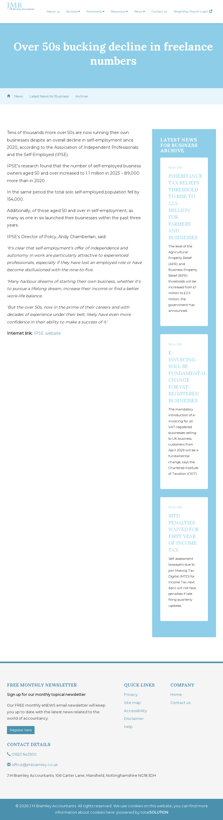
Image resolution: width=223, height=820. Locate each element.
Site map (132, 702)
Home (176, 694)
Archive (81, 96)
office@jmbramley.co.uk (32, 765)
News (139, 11)
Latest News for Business (49, 96)
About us (53, 11)
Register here (21, 730)
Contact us (159, 11)
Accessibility (135, 711)
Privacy (131, 694)
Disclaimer (134, 718)
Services (73, 11)
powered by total (142, 812)
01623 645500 (22, 754)
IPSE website (47, 333)
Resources (119, 11)
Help (128, 727)
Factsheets (96, 11)
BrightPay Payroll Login (193, 11)
